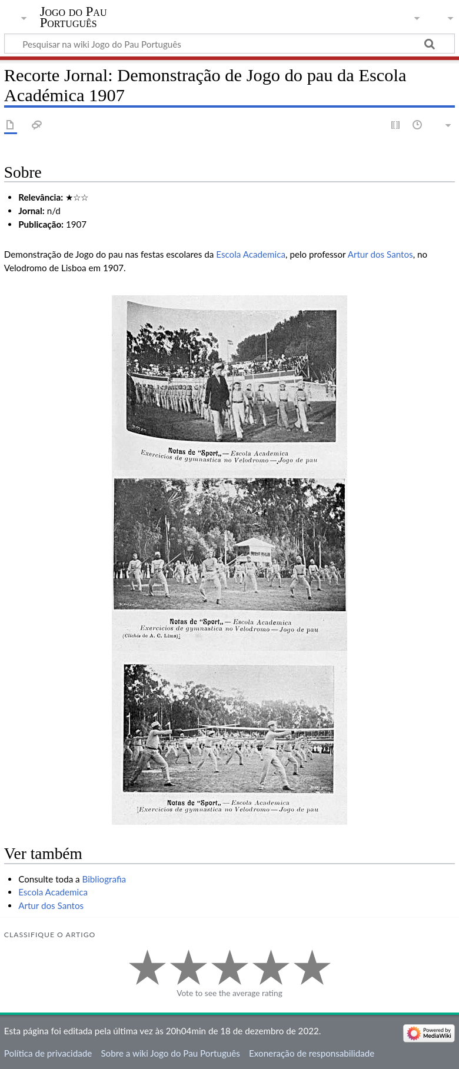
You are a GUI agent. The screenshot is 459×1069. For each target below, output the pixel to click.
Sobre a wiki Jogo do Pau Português (170, 1053)
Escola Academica (250, 254)
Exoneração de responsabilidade (311, 1053)
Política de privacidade (48, 1053)
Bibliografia (104, 879)
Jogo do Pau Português (73, 17)
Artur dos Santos (380, 254)
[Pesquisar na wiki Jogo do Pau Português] (229, 43)
